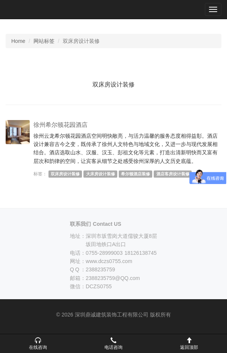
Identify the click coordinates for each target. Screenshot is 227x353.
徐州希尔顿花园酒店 (60, 125)
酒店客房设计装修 (172, 174)
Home (18, 41)
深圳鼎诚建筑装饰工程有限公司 (30, 9)
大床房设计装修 (100, 174)
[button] (38, 343)
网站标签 (43, 41)
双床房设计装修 (65, 174)
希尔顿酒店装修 (135, 174)
